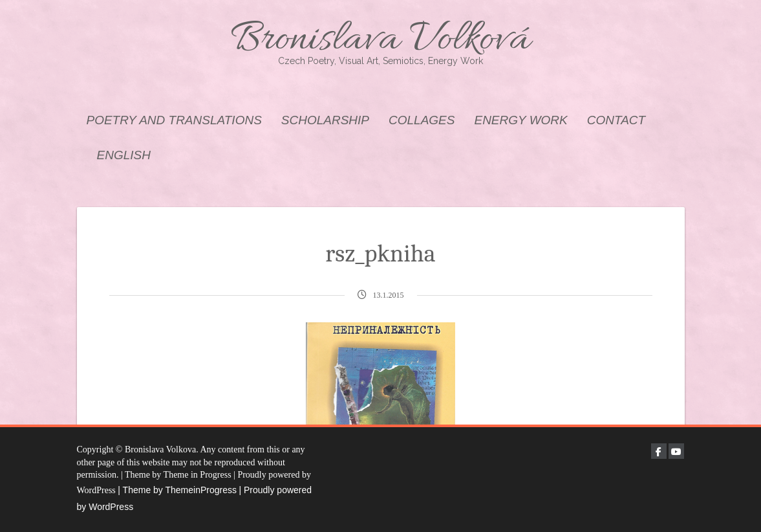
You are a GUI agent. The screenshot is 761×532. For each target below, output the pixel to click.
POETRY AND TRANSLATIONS (174, 120)
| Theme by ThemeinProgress (177, 490)
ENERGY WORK (520, 120)
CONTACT (616, 120)
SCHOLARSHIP (325, 120)
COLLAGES (422, 120)
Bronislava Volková (381, 40)
